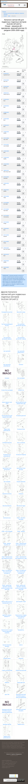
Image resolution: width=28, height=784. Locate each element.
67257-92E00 (6, 138)
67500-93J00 (6, 247)
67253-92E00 (6, 164)
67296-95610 (6, 228)
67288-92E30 (6, 157)
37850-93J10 (6, 93)
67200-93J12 (6, 73)
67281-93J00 (6, 176)
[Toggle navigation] (19, 5)
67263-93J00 (6, 86)
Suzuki (5, 16)
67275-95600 (6, 202)
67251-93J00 (6, 144)
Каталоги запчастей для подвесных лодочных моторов (14, 14)
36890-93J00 (6, 170)
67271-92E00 (6, 235)
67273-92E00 (6, 215)
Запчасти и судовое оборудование (14, 754)
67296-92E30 (6, 183)
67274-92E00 (6, 222)
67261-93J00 (6, 80)
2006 (9, 16)
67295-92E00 (6, 118)
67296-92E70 (6, 125)
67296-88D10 (6, 105)
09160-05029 (6, 260)
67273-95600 (6, 209)
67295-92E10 (6, 99)
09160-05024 (6, 189)
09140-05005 (6, 267)
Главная (4, 11)
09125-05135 (6, 254)
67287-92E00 (6, 196)
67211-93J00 (6, 241)
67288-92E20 (6, 112)
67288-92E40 (6, 131)
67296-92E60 (6, 151)
